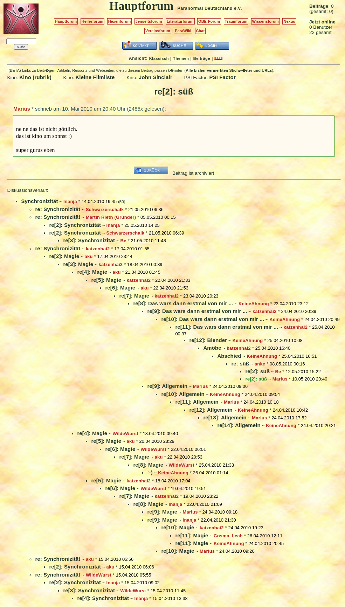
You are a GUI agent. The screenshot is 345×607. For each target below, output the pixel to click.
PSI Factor (222, 77)
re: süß (240, 364)
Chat (200, 31)
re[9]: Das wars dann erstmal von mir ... (197, 311)
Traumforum (236, 21)
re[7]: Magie (134, 296)
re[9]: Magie (162, 512)
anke (260, 364)
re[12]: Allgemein (210, 410)
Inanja (70, 201)
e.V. (238, 8)
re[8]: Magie (148, 465)
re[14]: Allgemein (238, 425)
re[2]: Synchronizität (75, 225)
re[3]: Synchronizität (89, 240)
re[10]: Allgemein (182, 394)
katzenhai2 (98, 248)
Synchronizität (39, 201)
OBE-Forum (209, 21)
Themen (181, 58)
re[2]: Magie (64, 256)
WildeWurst (125, 433)
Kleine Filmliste (95, 77)
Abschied (229, 356)
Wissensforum (265, 21)
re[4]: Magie (92, 272)
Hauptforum (66, 21)
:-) (149, 472)
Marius (21, 109)
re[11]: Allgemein (196, 402)
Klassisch (159, 58)
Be (123, 240)
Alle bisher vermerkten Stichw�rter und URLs (229, 70)
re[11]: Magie (191, 535)
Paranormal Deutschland (205, 8)
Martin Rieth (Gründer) (111, 217)
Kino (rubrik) (35, 77)
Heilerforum (92, 21)
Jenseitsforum (149, 21)
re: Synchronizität (57, 209)
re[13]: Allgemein (224, 417)
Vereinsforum (157, 31)
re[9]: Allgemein (167, 386)
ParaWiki (183, 31)
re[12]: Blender (208, 340)
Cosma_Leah (228, 535)
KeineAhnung (254, 303)
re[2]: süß (257, 371)
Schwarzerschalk (105, 209)
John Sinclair (155, 77)
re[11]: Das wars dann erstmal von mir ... (226, 327)
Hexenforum (119, 21)
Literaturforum (180, 21)
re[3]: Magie (78, 264)
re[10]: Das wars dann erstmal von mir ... (212, 319)
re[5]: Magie (106, 280)
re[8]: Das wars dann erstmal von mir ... (183, 303)
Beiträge (201, 58)
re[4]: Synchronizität (103, 598)
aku (89, 256)
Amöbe (212, 348)
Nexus (289, 21)
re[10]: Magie (177, 527)
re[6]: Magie (120, 288)
